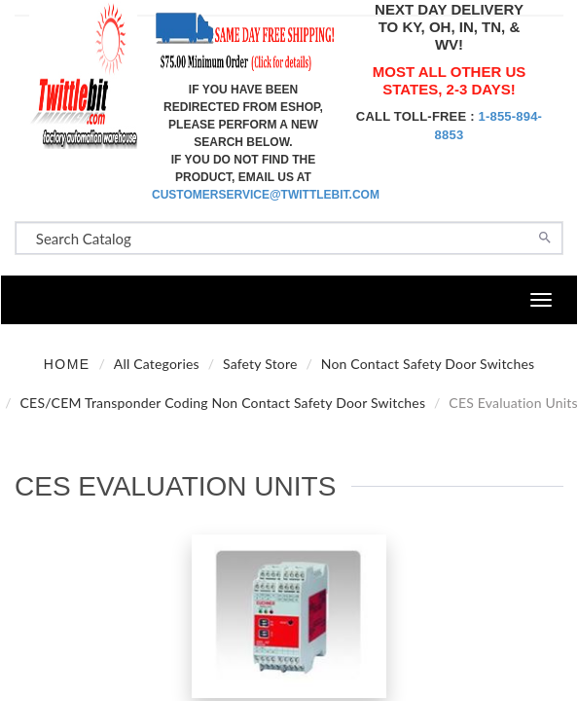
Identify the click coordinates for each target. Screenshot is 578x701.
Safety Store (260, 363)
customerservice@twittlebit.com (265, 195)
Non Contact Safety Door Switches (428, 363)
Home (67, 364)
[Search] (545, 235)
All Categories (156, 363)
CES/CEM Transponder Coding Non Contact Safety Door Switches (223, 402)
